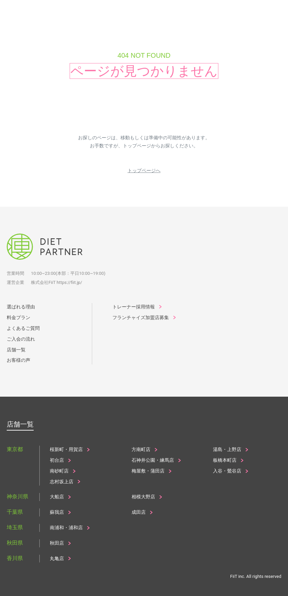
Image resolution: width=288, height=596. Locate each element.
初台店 (57, 460)
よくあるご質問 (23, 328)
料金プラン (18, 317)
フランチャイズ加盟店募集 (140, 317)
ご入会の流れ (21, 339)
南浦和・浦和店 (66, 527)
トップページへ (144, 170)
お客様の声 (18, 360)
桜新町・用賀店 (66, 449)
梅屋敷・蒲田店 (148, 471)
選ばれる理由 (21, 306)
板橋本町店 (225, 460)
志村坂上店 (61, 481)
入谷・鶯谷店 (227, 471)
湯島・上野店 (227, 449)
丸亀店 (57, 558)
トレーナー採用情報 (133, 306)
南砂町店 (59, 471)
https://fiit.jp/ (69, 282)
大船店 (57, 496)
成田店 (139, 512)
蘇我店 (57, 512)
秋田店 (57, 543)
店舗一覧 (16, 349)
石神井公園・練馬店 (153, 460)
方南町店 (141, 449)
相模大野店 (143, 496)
